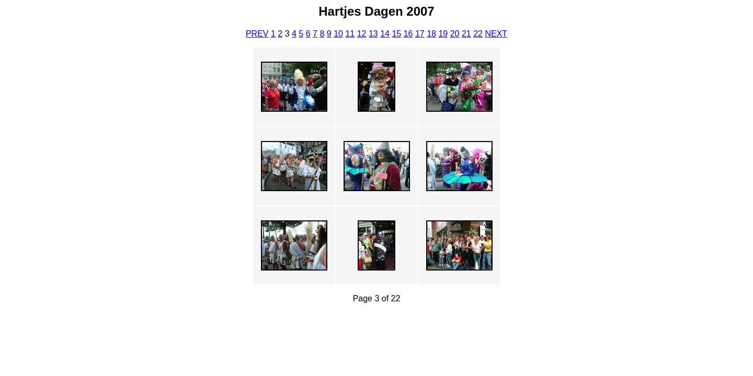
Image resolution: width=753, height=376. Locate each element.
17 (420, 33)
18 (431, 33)
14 (385, 33)
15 (396, 33)
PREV (257, 33)
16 (408, 33)
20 (455, 33)
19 (443, 33)
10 (338, 33)
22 (478, 33)
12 (362, 33)
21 (466, 33)
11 (350, 33)
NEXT (496, 33)
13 (373, 33)
